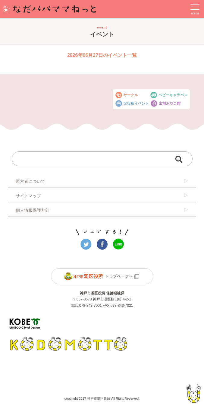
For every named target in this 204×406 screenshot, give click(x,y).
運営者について (102, 181)
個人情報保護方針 (102, 210)
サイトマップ (102, 195)
